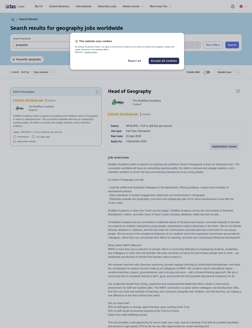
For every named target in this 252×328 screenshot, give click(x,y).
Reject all (134, 60)
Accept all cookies (164, 60)
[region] (127, 51)
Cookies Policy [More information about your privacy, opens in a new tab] (90, 52)
